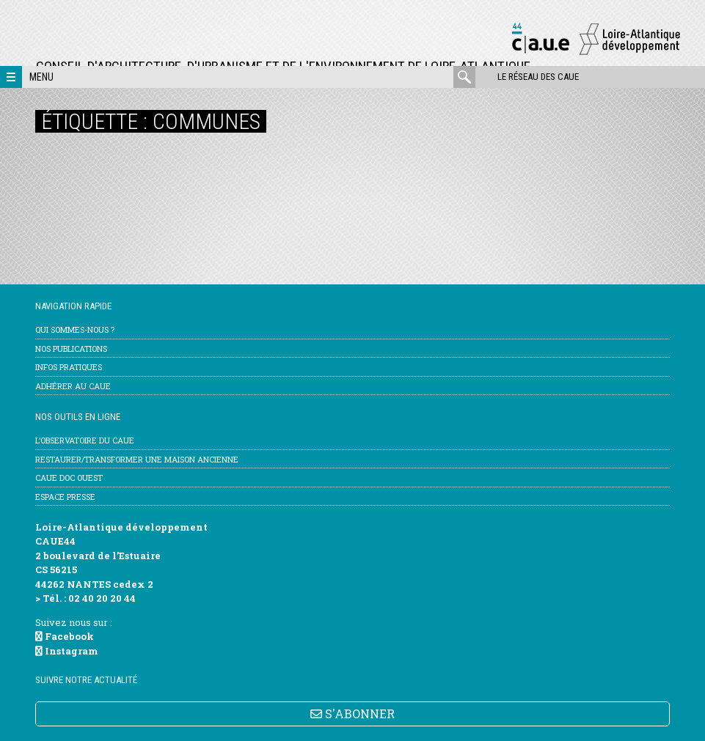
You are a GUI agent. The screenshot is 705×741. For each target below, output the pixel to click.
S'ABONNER (352, 713)
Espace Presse (65, 496)
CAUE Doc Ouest (69, 477)
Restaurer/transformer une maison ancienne (136, 459)
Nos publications (71, 348)
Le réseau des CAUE (538, 76)
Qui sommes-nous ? (74, 329)
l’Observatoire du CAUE (84, 440)
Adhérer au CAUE (73, 385)
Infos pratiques (68, 366)
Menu (41, 77)
